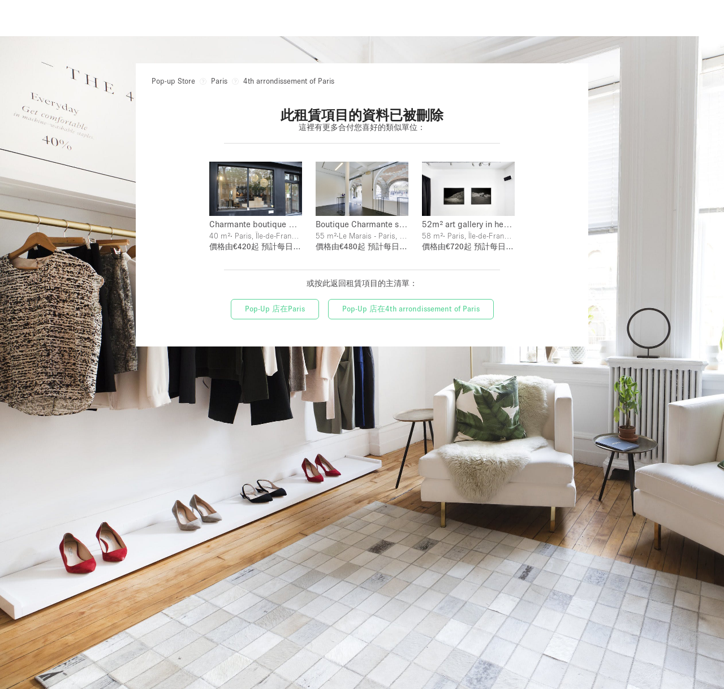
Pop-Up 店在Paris (275, 308)
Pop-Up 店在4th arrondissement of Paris (411, 308)
